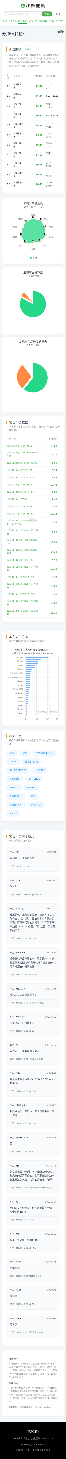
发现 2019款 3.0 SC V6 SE (19, 470)
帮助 (61, 21)
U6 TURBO (34, 778)
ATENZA (14, 787)
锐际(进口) (39, 770)
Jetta (12, 753)
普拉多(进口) (31, 761)
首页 (5, 21)
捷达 (33, 796)
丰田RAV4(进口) (18, 770)
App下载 (13, 21)
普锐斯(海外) (16, 804)
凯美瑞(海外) (16, 796)
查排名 (28, 49)
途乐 (25, 753)
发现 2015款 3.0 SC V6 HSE (20, 577)
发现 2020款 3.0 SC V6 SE (19, 446)
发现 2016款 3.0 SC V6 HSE (20, 560)
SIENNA (31, 787)
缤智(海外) (15, 778)
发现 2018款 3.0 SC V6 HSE (20, 492)
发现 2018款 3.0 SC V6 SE (19, 485)
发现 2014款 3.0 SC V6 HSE (20, 594)
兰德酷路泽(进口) (45, 753)
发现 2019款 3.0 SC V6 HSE (20, 477)
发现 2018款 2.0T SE (17, 499)
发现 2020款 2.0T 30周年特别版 (22, 463)
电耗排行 (43, 21)
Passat (13, 761)
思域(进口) (36, 804)
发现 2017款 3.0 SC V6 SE (19, 506)
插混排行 (53, 21)
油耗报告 (22, 21)
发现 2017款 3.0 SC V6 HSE (20, 514)
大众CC (13, 813)
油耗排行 (33, 21)
